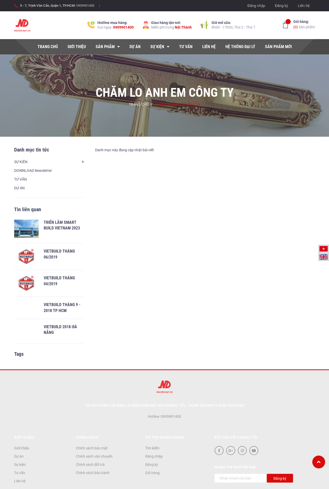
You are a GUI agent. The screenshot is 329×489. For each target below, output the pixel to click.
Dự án (19, 440)
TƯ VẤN (20, 179)
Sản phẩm (304, 24)
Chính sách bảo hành (92, 457)
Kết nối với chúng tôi (236, 421)
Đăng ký (281, 6)
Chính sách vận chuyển (94, 440)
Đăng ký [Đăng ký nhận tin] (279, 462)
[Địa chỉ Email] (240, 462)
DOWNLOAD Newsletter (33, 170)
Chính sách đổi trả (90, 448)
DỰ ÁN (19, 188)
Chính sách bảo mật (92, 432)
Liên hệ (304, 6)
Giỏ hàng (152, 457)
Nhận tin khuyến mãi (235, 451)
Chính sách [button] (87, 421)
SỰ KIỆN (21, 162)
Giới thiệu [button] (24, 421)
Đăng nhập (256, 6)
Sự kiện (20, 448)
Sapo (202, 480)
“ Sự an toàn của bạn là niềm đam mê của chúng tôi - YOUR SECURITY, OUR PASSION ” (164, 389)
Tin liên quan (27, 209)
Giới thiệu (21, 432)
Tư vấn (19, 457)
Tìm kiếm (152, 432)
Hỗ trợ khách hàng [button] (164, 421)
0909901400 (85, 5)
